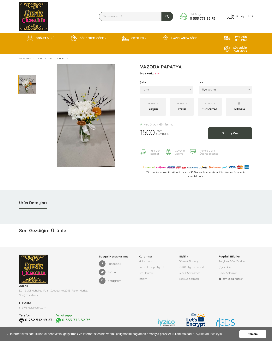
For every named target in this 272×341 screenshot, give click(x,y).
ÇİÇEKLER (133, 38)
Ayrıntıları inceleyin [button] (209, 334)
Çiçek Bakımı (226, 267)
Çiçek (39, 58)
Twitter (107, 272)
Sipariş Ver (230, 133)
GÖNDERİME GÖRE (87, 38)
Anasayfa (25, 58)
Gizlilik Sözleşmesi (190, 273)
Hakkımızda (146, 261)
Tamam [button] (253, 334)
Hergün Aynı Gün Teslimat (157, 124)
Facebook (110, 263)
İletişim (143, 278)
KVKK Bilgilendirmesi (191, 267)
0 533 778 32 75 (202, 18)
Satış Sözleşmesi (189, 278)
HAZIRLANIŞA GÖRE (179, 38)
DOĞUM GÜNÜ (40, 38)
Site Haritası (146, 273)
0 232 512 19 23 (38, 320)
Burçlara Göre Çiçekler (232, 261)
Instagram (110, 280)
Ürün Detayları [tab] (33, 202)
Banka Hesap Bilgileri (151, 267)
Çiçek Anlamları (228, 273)
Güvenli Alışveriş (188, 261)
